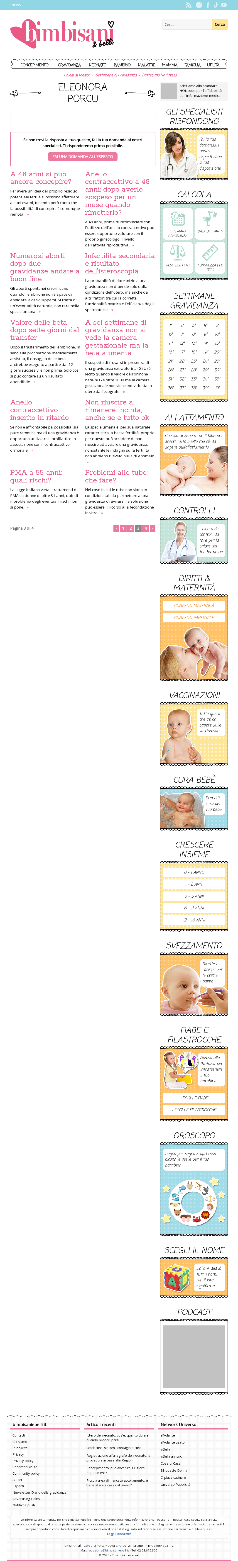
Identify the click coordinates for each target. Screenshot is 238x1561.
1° (170, 326)
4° (205, 326)
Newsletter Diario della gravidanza (39, 1492)
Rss (189, 5)
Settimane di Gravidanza (116, 75)
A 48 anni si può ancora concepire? (40, 178)
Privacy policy (23, 1460)
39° (205, 388)
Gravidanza (69, 65)
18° (193, 353)
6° (171, 335)
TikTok (216, 5)
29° (205, 370)
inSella (165, 1449)
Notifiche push (23, 1505)
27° (182, 370)
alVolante (168, 1435)
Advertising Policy (26, 1498)
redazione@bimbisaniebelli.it (108, 1550)
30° (217, 370)
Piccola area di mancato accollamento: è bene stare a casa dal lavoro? (117, 1482)
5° (217, 326)
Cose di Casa (171, 1463)
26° (171, 370)
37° (182, 388)
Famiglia (192, 65)
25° (217, 362)
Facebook (208, 5)
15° (217, 344)
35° (217, 379)
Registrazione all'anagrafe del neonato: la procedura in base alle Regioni (118, 1457)
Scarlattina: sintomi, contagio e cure (113, 1447)
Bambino (122, 65)
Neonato (97, 65)
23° (194, 362)
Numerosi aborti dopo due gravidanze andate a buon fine (45, 267)
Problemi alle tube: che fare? (116, 476)
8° (194, 335)
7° (182, 335)
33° (194, 379)
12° (182, 344)
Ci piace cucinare (173, 1477)
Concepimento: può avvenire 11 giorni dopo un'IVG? (115, 1470)
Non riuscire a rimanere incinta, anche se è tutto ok (117, 410)
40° (217, 388)
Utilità (213, 65)
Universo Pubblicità (176, 1484)
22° (182, 362)
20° (217, 353)
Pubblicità (19, 1448)
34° (205, 379)
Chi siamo (19, 1441)
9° (205, 335)
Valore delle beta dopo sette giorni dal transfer (44, 330)
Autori (17, 1479)
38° (194, 388)
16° (170, 353)
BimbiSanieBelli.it (62, 34)
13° (193, 344)
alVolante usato (173, 1442)
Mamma (169, 65)
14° (205, 344)
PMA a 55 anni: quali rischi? (36, 476)
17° (182, 353)
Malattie (146, 65)
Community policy (26, 1473)
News (16, 5)
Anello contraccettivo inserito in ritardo (39, 410)
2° (182, 326)
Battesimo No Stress (159, 75)
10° (217, 335)
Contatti (18, 1435)
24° (205, 362)
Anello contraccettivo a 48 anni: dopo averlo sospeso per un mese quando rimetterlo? (117, 193)
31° (170, 379)
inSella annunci (171, 1456)
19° (205, 353)
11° (171, 344)
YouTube (224, 5)
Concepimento (35, 65)
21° (170, 362)
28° (194, 370)
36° (171, 388)
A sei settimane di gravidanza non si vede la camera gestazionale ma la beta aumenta (117, 338)
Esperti (18, 1486)
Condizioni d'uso (24, 1467)
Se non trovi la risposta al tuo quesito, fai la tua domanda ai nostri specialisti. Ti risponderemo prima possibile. (82, 149)
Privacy (18, 1454)
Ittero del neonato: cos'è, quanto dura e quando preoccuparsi (117, 1437)
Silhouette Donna (174, 1470)
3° (194, 326)
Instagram (199, 5)
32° (182, 379)
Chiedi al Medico (77, 75)
